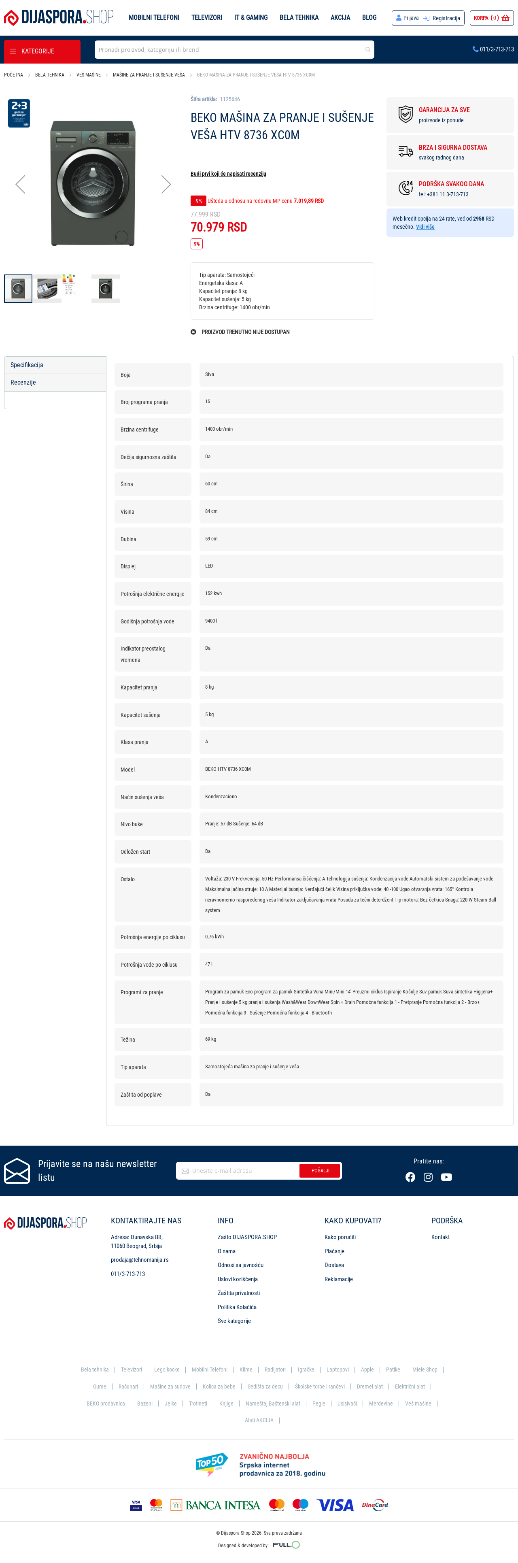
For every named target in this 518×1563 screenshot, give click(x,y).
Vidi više (425, 226)
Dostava (334, 1265)
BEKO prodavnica (144, 1403)
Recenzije (23, 383)
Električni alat (96, 1403)
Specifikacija (27, 365)
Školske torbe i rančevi (362, 1387)
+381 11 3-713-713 (448, 194)
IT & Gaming (250, 17)
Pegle (361, 1403)
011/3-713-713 (493, 49)
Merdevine (425, 1403)
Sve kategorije (234, 1321)
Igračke (327, 1370)
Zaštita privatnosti (239, 1293)
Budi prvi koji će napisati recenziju (228, 173)
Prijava (411, 18)
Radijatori (295, 1370)
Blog (369, 17)
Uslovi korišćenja (238, 1279)
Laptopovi (360, 1370)
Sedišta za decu (305, 1387)
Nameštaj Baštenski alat (315, 1403)
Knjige (268, 1403)
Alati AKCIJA (278, 1420)
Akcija (340, 17)
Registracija (446, 18)
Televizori (206, 17)
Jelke (210, 1403)
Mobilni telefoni (154, 17)
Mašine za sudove (208, 1387)
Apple (390, 1370)
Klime (265, 1370)
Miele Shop (103, 1387)
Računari (164, 1387)
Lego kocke (183, 1370)
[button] (20, 184)
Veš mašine (88, 75)
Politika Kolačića (237, 1307)
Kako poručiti (340, 1237)
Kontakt (440, 1237)
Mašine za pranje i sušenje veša (149, 75)
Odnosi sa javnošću (240, 1265)
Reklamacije (339, 1279)
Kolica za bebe (258, 1387)
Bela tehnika (299, 17)
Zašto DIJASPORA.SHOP (247, 1237)
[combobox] (234, 49)
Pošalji (320, 1171)
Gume (135, 1387)
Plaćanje (334, 1251)
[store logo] (58, 18)
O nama (227, 1251)
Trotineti (238, 1403)
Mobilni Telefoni (228, 1370)
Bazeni (184, 1403)
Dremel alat (414, 1387)
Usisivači (390, 1403)
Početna (13, 75)
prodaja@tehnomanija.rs (140, 1260)
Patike (416, 1370)
